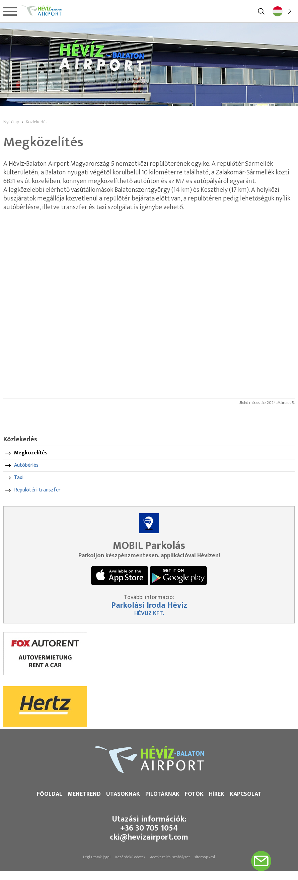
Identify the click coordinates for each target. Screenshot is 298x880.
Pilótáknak (162, 794)
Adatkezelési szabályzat (170, 857)
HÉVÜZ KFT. (149, 613)
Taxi (18, 477)
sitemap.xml (205, 857)
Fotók (194, 794)
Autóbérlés (26, 465)
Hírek (216, 794)
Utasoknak (123, 794)
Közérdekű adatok (130, 857)
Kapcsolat (246, 794)
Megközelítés (31, 452)
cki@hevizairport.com (149, 837)
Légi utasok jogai (96, 857)
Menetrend (84, 794)
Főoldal (49, 794)
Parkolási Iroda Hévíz (149, 605)
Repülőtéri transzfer (37, 489)
